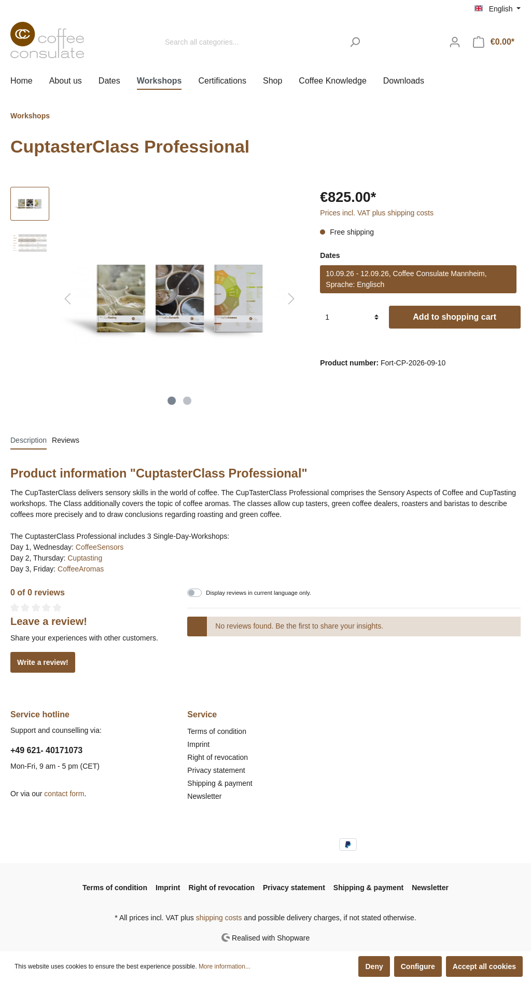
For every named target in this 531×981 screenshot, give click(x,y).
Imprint (198, 744)
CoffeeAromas (81, 569)
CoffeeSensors (99, 547)
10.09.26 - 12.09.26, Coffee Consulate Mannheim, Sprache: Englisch (406, 279)
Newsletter (204, 796)
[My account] (455, 42)
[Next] (291, 299)
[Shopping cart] (494, 42)
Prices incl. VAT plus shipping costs (377, 213)
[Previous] (67, 299)
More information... (224, 966)
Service (202, 714)
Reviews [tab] (65, 440)
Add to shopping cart (454, 316)
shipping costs (219, 918)
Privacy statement (216, 770)
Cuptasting (84, 558)
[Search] (355, 42)
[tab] (28, 440)
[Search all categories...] (251, 42)
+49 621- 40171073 (46, 750)
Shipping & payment (219, 783)
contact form (64, 793)
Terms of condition (216, 731)
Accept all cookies (484, 966)
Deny (374, 966)
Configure (418, 966)
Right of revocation (217, 757)
